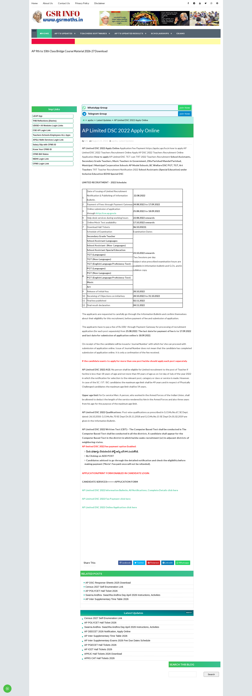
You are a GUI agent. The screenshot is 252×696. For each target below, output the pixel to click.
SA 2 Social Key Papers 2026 (183, 199)
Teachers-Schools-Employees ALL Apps (43, 140)
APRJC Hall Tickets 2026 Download (85, 670)
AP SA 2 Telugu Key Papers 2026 (186, 235)
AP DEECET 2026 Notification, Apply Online (89, 648)
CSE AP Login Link (41, 134)
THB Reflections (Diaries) (40, 121)
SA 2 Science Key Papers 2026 (184, 228)
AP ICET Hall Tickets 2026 (80, 665)
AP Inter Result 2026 (195, 178)
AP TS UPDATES (63, 33)
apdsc (72, 119)
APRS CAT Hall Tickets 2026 (81, 674)
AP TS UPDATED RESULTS (129, 33)
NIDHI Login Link (41, 167)
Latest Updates (85, 119)
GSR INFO (62, 690)
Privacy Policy (82, 3)
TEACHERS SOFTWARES (93, 33)
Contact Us (64, 3)
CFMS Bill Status (40, 162)
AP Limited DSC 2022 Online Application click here (91, 523)
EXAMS (181, 33)
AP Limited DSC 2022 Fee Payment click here (88, 515)
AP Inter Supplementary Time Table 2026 (88, 615)
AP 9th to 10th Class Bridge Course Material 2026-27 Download (70, 50)
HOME (44, 33)
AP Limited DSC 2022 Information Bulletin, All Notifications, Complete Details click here (112, 506)
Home (35, 3)
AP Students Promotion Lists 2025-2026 (190, 213)
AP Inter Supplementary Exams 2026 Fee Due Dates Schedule (99, 656)
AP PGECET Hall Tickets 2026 (82, 661)
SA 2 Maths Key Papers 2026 (184, 191)
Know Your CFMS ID (42, 157)
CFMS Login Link (41, 172)
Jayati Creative (110, 690)
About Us (48, 3)
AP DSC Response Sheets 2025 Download (89, 599)
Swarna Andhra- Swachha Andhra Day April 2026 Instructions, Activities (104, 611)
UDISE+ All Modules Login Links (42, 128)
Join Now (157, 106)
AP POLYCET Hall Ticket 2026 (83, 607)
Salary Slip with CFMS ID (44, 153)
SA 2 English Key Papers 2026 (184, 221)
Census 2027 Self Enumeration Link (86, 603)
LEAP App (37, 115)
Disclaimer (99, 3)
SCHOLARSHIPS (160, 33)
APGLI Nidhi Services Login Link (43, 147)
